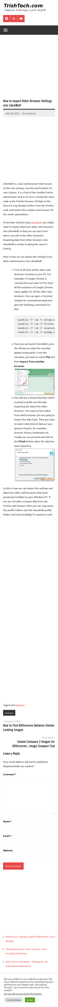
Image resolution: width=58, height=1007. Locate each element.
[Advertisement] (29, 68)
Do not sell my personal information (23, 993)
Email (7, 835)
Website (8, 850)
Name (7, 821)
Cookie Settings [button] (13, 1000)
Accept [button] (30, 1000)
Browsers (20, 705)
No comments (29, 113)
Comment (9, 774)
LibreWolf (36, 222)
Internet (9, 712)
